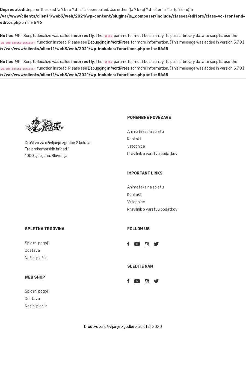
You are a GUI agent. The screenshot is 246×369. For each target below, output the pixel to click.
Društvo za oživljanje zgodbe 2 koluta (117, 326)
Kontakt (134, 139)
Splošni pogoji (37, 243)
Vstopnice (136, 146)
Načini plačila (36, 258)
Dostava (32, 250)
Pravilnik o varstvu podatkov (152, 153)
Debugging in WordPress (109, 42)
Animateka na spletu (145, 131)
